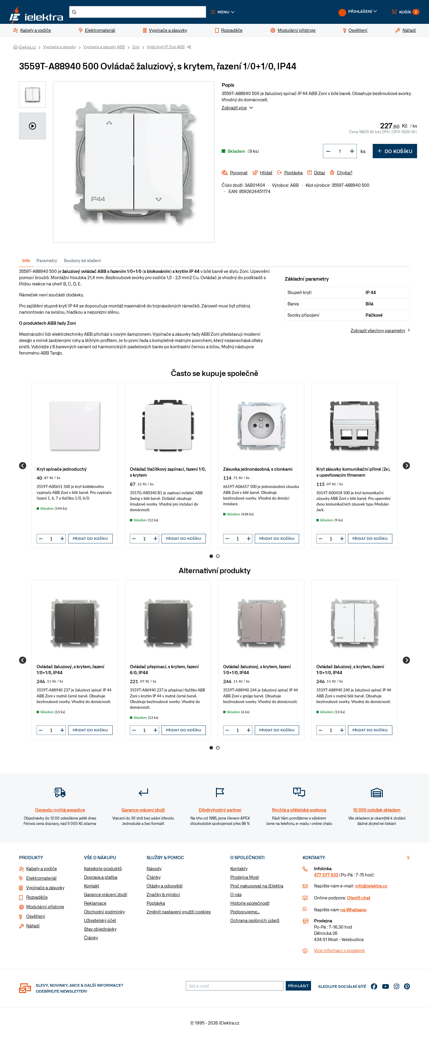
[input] (51, 541)
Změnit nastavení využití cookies (179, 914)
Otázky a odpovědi (165, 888)
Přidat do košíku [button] (90, 541)
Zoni (135, 49)
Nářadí (33, 928)
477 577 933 (326, 877)
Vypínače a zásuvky (59, 49)
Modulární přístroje (45, 909)
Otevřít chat (358, 900)
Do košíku (394, 153)
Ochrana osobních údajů (254, 922)
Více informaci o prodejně (339, 952)
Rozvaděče (37, 899)
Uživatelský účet (100, 922)
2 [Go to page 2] (218, 558)
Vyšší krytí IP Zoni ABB (166, 49)
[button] (241, 13)
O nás (236, 896)
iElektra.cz (27, 49)
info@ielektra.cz (371, 888)
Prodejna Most (244, 879)
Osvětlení (35, 918)
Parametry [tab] (46, 262)
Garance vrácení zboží (105, 896)
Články (91, 940)
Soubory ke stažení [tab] (82, 262)
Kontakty (239, 870)
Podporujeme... (245, 914)
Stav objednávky (100, 931)
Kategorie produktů (103, 870)
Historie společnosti (249, 905)
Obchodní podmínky (104, 914)
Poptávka (156, 905)
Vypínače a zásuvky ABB (104, 49)
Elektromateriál (41, 880)
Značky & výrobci (163, 896)
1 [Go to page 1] (211, 558)
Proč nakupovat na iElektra (256, 888)
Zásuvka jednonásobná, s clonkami (258, 471)
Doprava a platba (100, 879)
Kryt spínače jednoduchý (62, 471)
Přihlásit (298, 988)
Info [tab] (26, 262)
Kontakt (91, 888)
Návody (154, 870)
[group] (74, 468)
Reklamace (95, 905)
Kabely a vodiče (41, 870)
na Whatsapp (353, 912)
